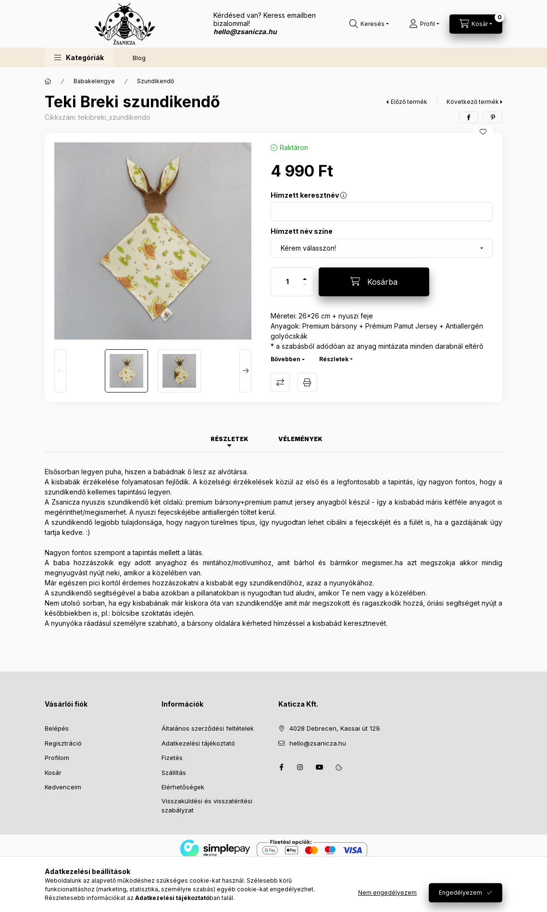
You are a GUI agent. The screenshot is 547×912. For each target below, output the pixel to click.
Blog (139, 58)
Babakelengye (94, 81)
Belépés (57, 728)
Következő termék (473, 101)
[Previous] (60, 371)
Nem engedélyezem (387, 894)
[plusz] (305, 275)
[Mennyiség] (287, 282)
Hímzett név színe (302, 231)
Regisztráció (63, 743)
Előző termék (409, 101)
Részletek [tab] (230, 439)
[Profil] (424, 24)
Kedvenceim (63, 787)
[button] (79, 57)
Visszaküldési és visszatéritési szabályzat (207, 805)
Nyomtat (307, 382)
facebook (281, 767)
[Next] (245, 371)
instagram (300, 767)
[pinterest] (492, 117)
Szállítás (174, 772)
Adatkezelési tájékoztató (198, 743)
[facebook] (468, 117)
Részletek (333, 359)
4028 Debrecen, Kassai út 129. (335, 728)
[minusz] (305, 289)
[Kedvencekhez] (483, 132)
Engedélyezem (460, 894)
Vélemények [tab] (300, 439)
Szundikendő (155, 81)
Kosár (53, 772)
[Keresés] (369, 24)
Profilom (57, 757)
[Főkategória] (48, 81)
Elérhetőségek (183, 787)
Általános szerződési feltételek (208, 728)
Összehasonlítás (280, 382)
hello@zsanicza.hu (317, 743)
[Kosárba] (374, 281)
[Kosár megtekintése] (475, 24)
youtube (319, 767)
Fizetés (172, 757)
